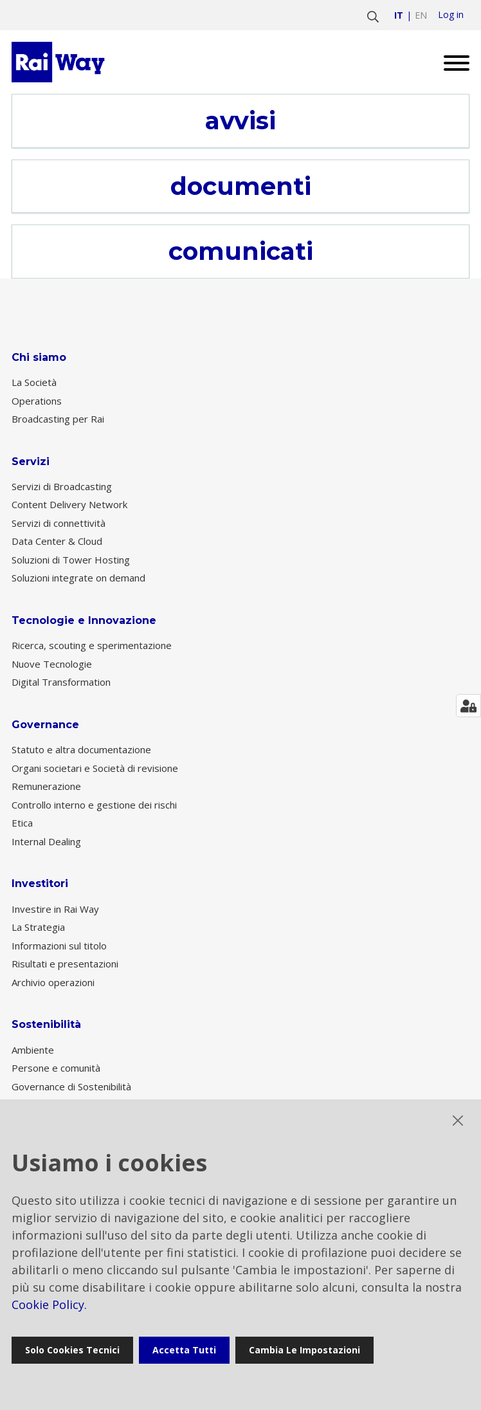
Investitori (40, 883)
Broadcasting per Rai (58, 418)
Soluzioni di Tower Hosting (71, 559)
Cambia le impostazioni (304, 1350)
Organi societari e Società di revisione (95, 768)
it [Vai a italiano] (398, 15)
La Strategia (38, 926)
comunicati (240, 251)
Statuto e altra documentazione (81, 749)
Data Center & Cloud (57, 541)
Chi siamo (39, 357)
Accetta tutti (184, 1350)
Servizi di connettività (58, 523)
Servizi (31, 461)
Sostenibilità (46, 1024)
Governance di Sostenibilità (71, 1086)
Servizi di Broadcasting (62, 486)
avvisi (240, 121)
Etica (22, 822)
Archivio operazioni (53, 982)
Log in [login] (451, 15)
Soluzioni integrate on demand (78, 577)
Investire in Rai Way (55, 908)
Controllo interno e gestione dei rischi (94, 804)
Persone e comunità (56, 1067)
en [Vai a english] (421, 15)
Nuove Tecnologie (52, 663)
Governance (45, 725)
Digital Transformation (61, 681)
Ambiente (33, 1049)
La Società (34, 382)
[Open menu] (451, 62)
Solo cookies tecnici (72, 1350)
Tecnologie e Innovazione (84, 620)
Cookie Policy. (49, 1304)
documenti (240, 186)
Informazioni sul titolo (59, 945)
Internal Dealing (46, 841)
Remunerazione (46, 786)
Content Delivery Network (69, 504)
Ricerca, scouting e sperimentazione (92, 645)
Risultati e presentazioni (65, 963)
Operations (37, 400)
